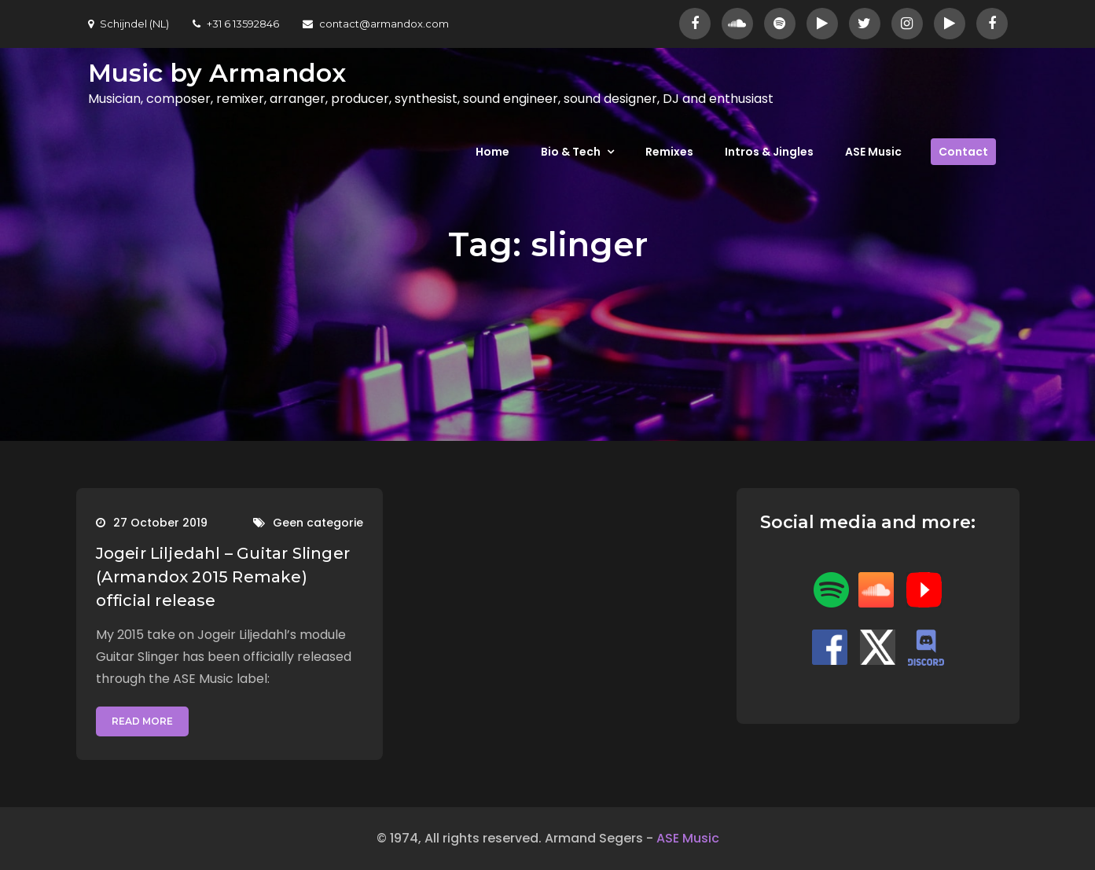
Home (492, 152)
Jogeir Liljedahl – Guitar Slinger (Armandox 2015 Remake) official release (223, 577)
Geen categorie (318, 522)
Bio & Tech (571, 152)
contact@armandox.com (376, 23)
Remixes (669, 152)
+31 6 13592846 (236, 23)
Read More (142, 721)
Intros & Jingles (769, 152)
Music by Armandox (217, 72)
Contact (963, 152)
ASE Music (873, 152)
